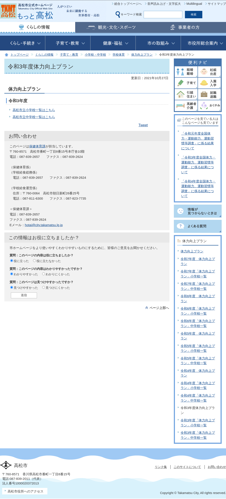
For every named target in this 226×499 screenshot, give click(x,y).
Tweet (143, 125)
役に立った (21, 261)
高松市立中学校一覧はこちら (34, 117)
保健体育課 (37, 146)
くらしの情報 (44, 54)
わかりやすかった (26, 274)
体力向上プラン (142, 54)
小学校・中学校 (95, 54)
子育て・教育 (69, 54)
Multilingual (194, 3)
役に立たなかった (49, 261)
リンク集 (161, 467)
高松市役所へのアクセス (25, 491)
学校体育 (119, 54)
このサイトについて (187, 467)
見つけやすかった (26, 287)
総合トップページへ (128, 3)
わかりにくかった (58, 274)
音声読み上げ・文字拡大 (164, 3)
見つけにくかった (58, 287)
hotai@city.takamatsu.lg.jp (44, 225)
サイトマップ (217, 3)
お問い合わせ (217, 467)
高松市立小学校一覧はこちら (34, 110)
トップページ (19, 54)
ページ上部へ (159, 308)
